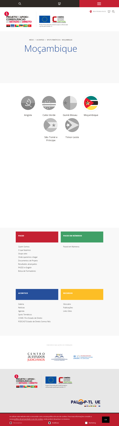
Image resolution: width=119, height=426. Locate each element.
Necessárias (17, 423)
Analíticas (55, 423)
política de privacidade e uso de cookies (28, 419)
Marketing (92, 423)
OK (105, 419)
